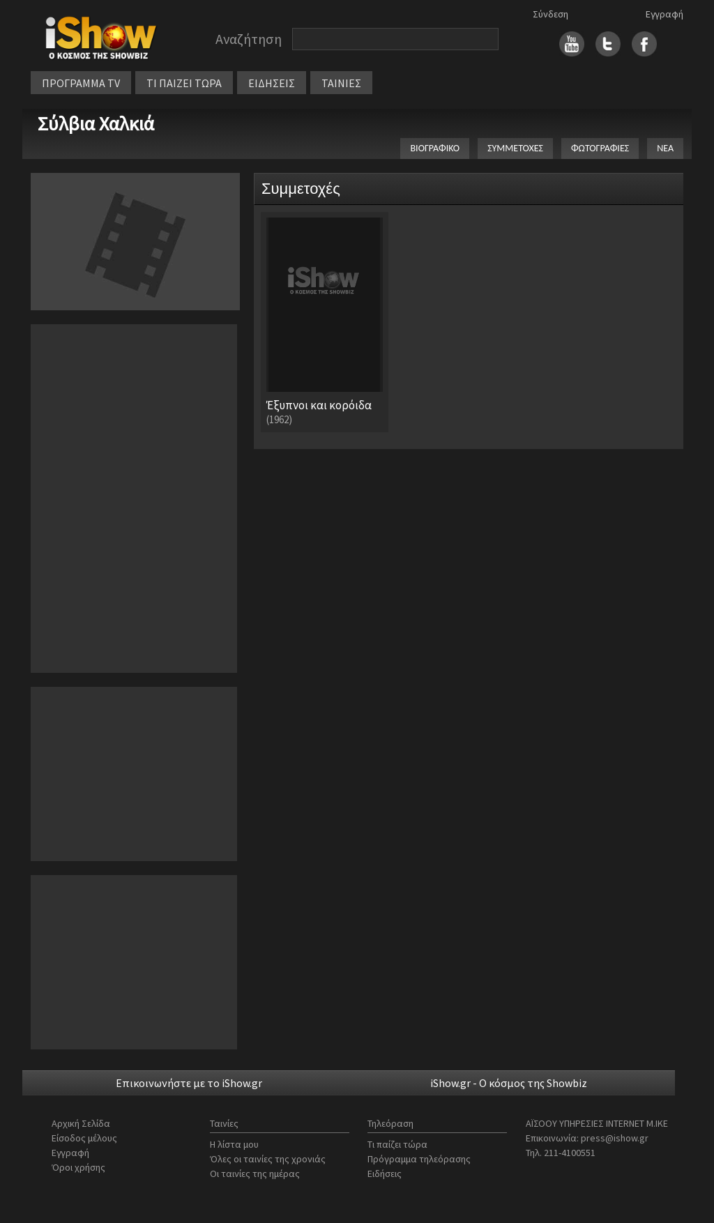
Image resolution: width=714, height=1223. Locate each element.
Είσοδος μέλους (84, 1138)
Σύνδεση (550, 14)
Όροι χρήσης (78, 1167)
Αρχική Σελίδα (81, 1123)
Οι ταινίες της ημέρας (255, 1173)
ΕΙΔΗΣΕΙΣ (271, 83)
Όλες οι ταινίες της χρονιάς (268, 1159)
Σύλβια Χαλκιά (96, 123)
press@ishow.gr (614, 1138)
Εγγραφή (664, 14)
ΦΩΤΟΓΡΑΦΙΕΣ (600, 148)
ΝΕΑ (665, 148)
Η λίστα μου (234, 1144)
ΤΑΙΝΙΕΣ (341, 83)
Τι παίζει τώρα (397, 1144)
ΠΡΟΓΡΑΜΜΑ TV (81, 83)
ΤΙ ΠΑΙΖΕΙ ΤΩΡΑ (184, 83)
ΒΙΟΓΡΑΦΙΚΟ (434, 148)
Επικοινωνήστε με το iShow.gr (189, 1083)
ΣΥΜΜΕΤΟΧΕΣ (515, 148)
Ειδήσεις (384, 1173)
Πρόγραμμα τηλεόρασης (419, 1159)
